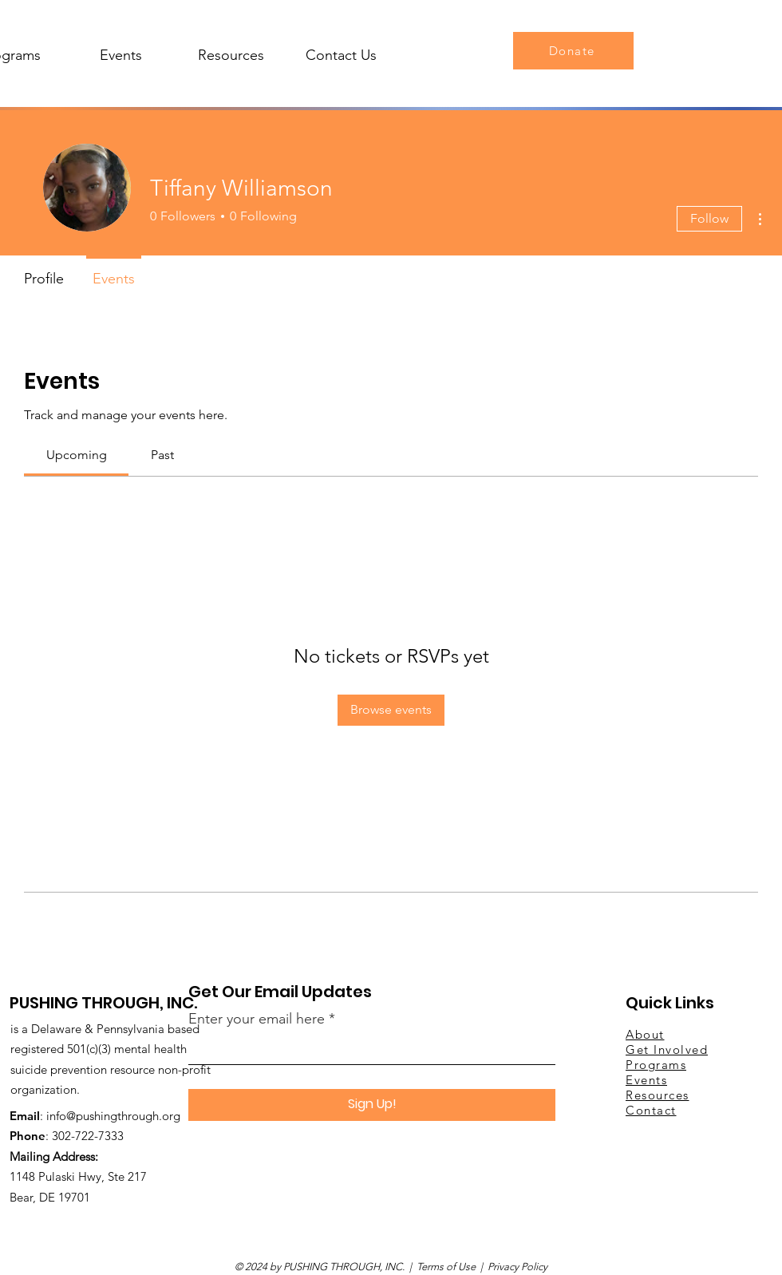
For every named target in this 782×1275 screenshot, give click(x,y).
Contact (651, 1110)
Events (646, 1079)
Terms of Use (446, 1267)
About (645, 1034)
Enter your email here (256, 1019)
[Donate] (573, 50)
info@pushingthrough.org (113, 1115)
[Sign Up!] (371, 1105)
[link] (76, 454)
